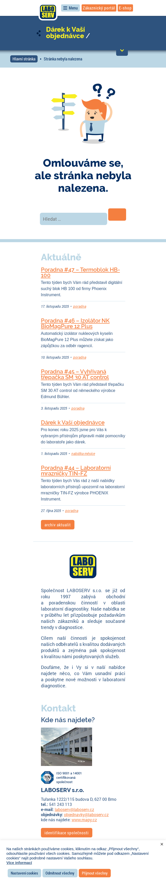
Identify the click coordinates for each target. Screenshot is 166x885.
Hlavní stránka (24, 58)
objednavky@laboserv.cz (86, 814)
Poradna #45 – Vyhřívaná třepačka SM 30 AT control (75, 374)
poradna (79, 306)
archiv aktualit (58, 524)
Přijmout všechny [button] (95, 873)
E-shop (125, 7)
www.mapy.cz (84, 819)
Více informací (19, 863)
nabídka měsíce (83, 453)
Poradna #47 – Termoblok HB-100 (80, 272)
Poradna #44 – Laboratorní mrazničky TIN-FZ (76, 470)
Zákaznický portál (99, 7)
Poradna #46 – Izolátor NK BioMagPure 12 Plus (75, 323)
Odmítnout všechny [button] (60, 873)
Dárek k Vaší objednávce (65, 33)
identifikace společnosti (67, 832)
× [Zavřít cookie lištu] (161, 844)
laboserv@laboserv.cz (74, 809)
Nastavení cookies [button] (24, 873)
